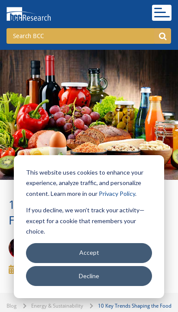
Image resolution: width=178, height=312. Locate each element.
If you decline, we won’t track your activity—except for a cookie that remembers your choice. (85, 220)
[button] (162, 36)
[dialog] (89, 226)
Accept (89, 252)
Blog (11, 306)
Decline (89, 276)
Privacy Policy (117, 193)
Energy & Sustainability (57, 306)
